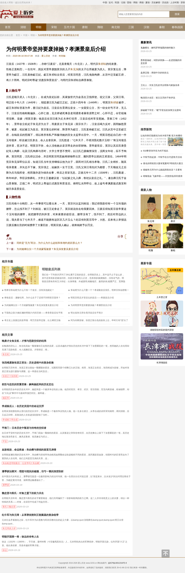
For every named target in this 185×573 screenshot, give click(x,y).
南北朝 (115, 27)
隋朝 (100, 27)
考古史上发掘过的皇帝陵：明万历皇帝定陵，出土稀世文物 (31, 320)
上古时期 (174, 2)
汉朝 (146, 27)
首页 (7, 27)
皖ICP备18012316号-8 (117, 563)
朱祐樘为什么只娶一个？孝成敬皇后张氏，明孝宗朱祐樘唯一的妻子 (98, 291)
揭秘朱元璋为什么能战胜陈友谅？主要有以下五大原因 (161, 170)
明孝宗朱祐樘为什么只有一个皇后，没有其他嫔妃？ (28, 290)
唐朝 (85, 27)
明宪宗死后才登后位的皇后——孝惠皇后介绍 (91, 297)
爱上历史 (45, 56)
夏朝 (147, 2)
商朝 (141, 2)
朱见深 (74, 69)
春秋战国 (177, 27)
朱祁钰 (102, 63)
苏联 (183, 2)
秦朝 (162, 27)
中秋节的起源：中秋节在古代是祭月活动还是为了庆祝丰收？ (161, 158)
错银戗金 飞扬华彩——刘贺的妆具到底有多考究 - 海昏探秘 (162, 177)
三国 (131, 27)
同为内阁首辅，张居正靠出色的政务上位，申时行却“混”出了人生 (98, 321)
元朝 (123, 2)
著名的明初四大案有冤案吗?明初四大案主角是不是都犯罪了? (162, 164)
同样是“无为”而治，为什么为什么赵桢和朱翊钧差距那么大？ (49, 243)
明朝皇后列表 (51, 269)
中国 (105, 2)
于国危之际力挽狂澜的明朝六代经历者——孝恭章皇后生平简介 (32, 314)
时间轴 (62, 56)
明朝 (38, 27)
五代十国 (69, 27)
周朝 (135, 2)
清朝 (23, 27)
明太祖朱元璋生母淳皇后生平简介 (85, 312)
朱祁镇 (115, 102)
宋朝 (54, 27)
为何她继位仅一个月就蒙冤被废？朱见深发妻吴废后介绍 (47, 249)
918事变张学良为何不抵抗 (154, 150)
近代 (111, 2)
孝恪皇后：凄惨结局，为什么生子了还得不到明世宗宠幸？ (31, 297)
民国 (117, 2)
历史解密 (156, 2)
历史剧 (165, 2)
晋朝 (129, 2)
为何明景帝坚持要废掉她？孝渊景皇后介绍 (90, 305)
